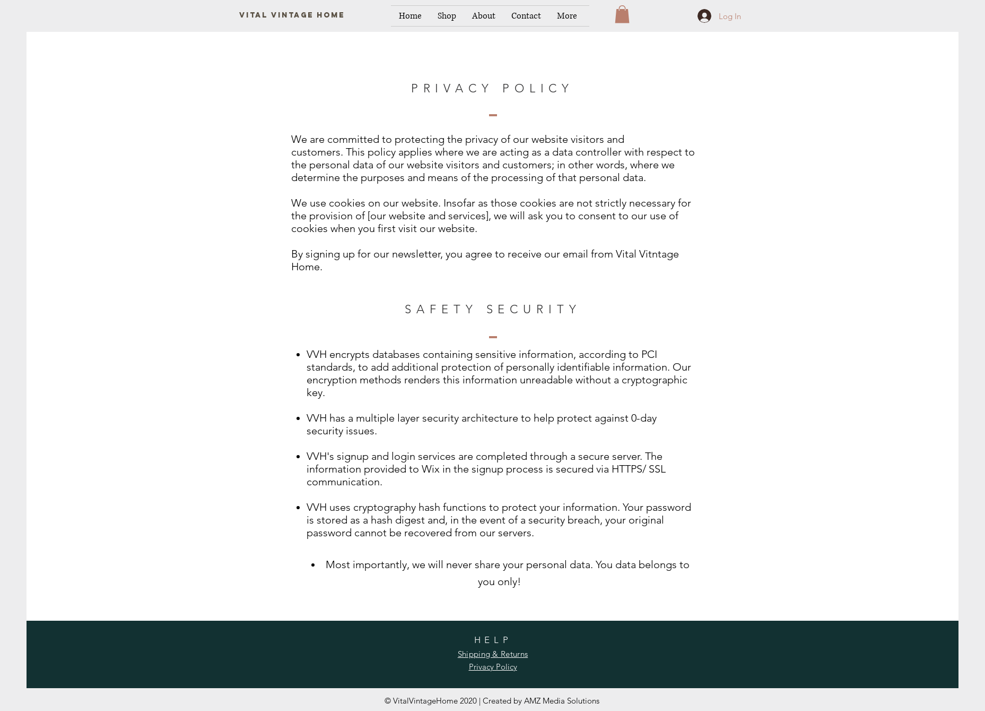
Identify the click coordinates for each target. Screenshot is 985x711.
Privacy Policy (493, 667)
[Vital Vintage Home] (292, 16)
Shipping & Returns (493, 654)
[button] (622, 14)
